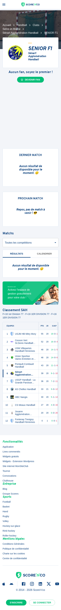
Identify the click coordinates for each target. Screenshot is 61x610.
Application (8, 446)
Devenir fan (30, 79)
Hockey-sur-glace (11, 526)
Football (7, 501)
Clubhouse (8, 480)
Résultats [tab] (16, 253)
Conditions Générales (13, 544)
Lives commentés (11, 451)
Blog (5, 489)
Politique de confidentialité (16, 548)
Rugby (6, 516)
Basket (6, 506)
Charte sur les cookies (14, 553)
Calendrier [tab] (44, 253)
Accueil (7, 25)
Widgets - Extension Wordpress (18, 461)
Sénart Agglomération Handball (20, 32)
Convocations (9, 476)
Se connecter (42, 602)
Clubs (36, 25)
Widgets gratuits (11, 456)
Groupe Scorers (11, 493)
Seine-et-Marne (11, 29)
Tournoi (6, 471)
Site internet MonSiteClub (15, 466)
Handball (22, 25)
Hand (5, 511)
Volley (6, 521)
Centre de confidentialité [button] (15, 558)
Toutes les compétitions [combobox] (18, 242)
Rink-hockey (9, 531)
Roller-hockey (9, 535)
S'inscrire (16, 602)
